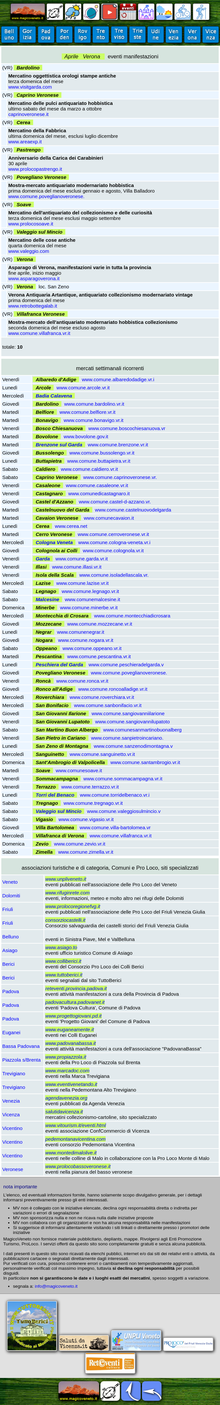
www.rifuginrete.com (67, 892)
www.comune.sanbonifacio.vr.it (108, 705)
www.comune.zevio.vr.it (79, 844)
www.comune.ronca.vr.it (82, 681)
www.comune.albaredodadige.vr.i (118, 379)
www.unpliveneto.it (65, 879)
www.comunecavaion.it (109, 518)
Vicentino (12, 1128)
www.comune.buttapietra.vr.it (98, 461)
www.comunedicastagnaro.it (99, 493)
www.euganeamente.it (69, 1029)
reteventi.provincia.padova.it (76, 988)
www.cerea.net (71, 526)
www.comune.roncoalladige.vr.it (113, 689)
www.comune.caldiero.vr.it (89, 469)
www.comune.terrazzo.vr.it (90, 786)
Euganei (11, 1032)
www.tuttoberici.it (63, 975)
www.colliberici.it (63, 961)
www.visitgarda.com (30, 87)
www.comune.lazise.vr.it (82, 583)
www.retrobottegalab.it (32, 306)
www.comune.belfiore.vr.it (87, 412)
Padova (10, 991)
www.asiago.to (61, 947)
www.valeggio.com (28, 251)
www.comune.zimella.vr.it (85, 852)
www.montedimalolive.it (71, 1152)
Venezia (11, 1101)
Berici (8, 964)
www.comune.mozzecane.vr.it (99, 624)
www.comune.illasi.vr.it (76, 567)
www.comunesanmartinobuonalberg (142, 729)
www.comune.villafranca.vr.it (39, 333)
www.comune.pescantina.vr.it (99, 656)
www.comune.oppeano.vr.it (92, 648)
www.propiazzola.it (65, 1057)
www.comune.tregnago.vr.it (93, 803)
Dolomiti (11, 895)
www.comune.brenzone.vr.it (118, 444)
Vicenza (11, 1114)
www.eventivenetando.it (71, 1084)
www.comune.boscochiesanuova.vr (126, 428)
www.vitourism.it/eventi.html (75, 1125)
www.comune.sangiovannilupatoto (132, 721)
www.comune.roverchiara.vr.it (102, 697)
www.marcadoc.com (67, 1070)
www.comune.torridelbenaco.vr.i (114, 795)
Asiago (9, 950)
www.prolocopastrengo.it (35, 169)
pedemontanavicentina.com (75, 1139)
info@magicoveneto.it (56, 1286)
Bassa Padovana (21, 1046)
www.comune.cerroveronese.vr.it (113, 534)
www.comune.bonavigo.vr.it (93, 420)
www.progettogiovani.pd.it (73, 1016)
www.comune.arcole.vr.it (83, 387)
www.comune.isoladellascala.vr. (114, 575)
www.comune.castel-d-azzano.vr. (115, 501)
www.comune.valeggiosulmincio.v (124, 811)
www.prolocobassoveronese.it (77, 1166)
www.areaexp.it (25, 141)
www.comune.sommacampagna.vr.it (123, 778)
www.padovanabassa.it (70, 1043)
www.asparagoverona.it (33, 278)
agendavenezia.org (66, 1098)
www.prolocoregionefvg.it (72, 906)
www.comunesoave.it (79, 770)
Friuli (7, 909)
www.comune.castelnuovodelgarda (133, 510)
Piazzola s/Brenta (21, 1060)
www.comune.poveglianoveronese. (46, 196)
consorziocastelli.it (65, 920)
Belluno (10, 936)
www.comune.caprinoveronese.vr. (120, 477)
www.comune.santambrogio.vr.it (145, 762)
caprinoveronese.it (28, 114)
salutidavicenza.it (64, 1111)
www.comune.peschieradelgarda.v (126, 664)
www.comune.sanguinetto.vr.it (102, 754)
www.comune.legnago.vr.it (90, 591)
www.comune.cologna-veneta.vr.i (114, 542)
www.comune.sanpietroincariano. (127, 738)
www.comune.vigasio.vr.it (86, 819)
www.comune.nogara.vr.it (85, 640)
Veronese (12, 1169)
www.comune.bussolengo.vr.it (101, 453)
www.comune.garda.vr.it (81, 558)
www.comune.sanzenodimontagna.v (133, 746)
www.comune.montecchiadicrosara (132, 615)
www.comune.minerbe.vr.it (89, 607)
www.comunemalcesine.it (92, 599)
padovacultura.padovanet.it (74, 1002)
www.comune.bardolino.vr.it (94, 404)
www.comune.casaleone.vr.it (97, 485)
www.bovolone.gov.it (86, 436)
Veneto (10, 882)
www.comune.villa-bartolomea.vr (115, 827)
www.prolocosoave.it (30, 223)
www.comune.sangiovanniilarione (128, 713)
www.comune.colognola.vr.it (113, 550)
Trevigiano (13, 1073)
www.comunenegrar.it (80, 632)
